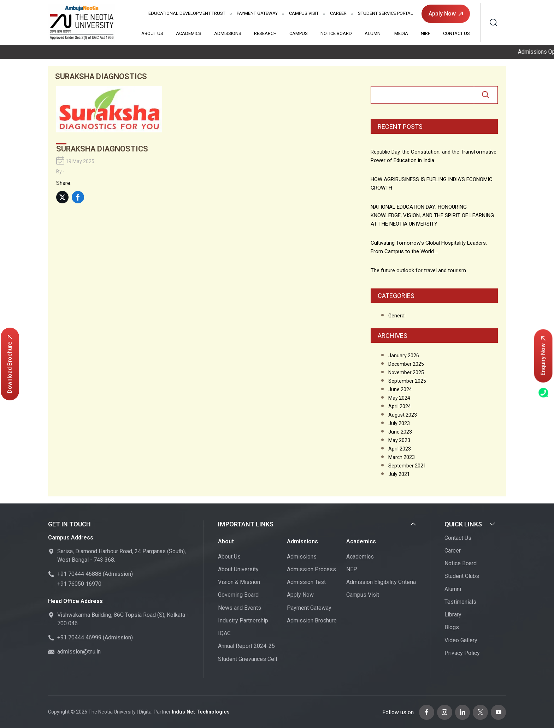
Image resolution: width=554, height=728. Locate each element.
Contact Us (456, 33)
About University (238, 569)
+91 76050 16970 (79, 584)
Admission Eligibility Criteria (381, 582)
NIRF (425, 33)
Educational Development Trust (186, 13)
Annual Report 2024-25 (246, 646)
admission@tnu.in (79, 652)
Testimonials (460, 601)
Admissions (227, 33)
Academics (188, 33)
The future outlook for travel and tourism (418, 270)
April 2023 (399, 449)
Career (338, 13)
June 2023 (400, 432)
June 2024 (400, 389)
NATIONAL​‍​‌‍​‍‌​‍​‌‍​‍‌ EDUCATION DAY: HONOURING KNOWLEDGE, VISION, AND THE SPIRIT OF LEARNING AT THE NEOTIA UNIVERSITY (432, 215)
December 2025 (406, 364)
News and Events (239, 607)
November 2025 (406, 372)
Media (401, 33)
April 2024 (399, 406)
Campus (298, 33)
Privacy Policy (462, 653)
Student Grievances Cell (247, 659)
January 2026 (403, 355)
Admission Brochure (312, 620)
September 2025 (407, 381)
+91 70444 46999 (79, 637)
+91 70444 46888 (79, 574)
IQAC (224, 633)
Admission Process (311, 569)
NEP (351, 569)
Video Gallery (460, 640)
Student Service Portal (385, 13)
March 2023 (401, 457)
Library (452, 614)
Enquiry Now (543, 356)
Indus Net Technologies (200, 712)
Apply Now (446, 13)
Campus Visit (304, 13)
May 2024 (399, 398)
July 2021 (399, 474)
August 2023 (402, 415)
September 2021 (407, 466)
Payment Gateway (257, 13)
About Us (152, 33)
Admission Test (306, 582)
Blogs (451, 627)
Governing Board (238, 595)
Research (265, 33)
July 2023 (399, 423)
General (397, 315)
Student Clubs (461, 576)
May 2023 (399, 440)
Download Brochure (9, 364)
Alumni (373, 33)
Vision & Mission (239, 582)
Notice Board (336, 33)
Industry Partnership (243, 620)
